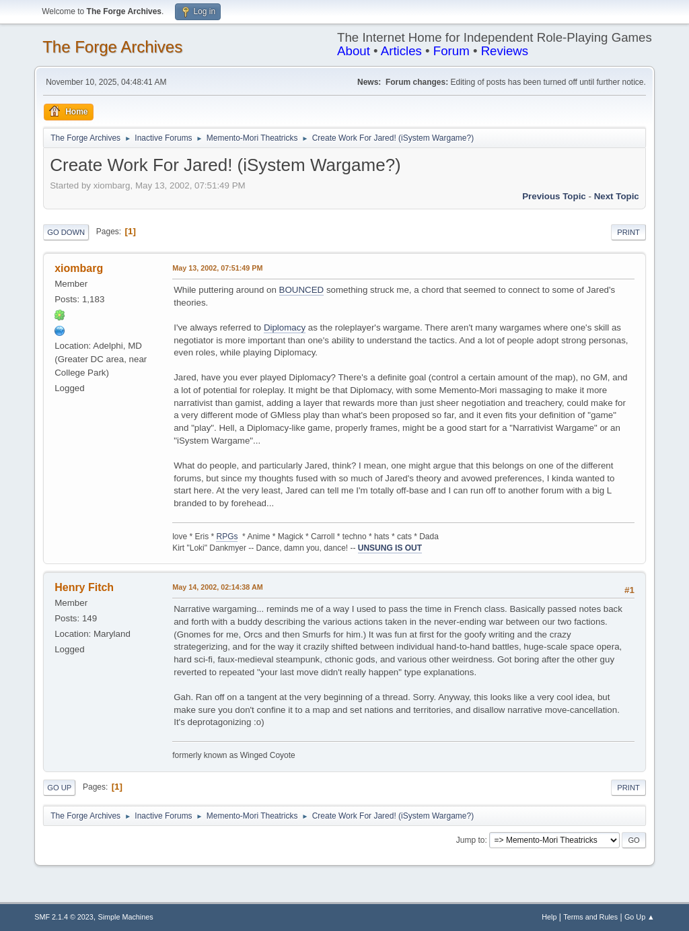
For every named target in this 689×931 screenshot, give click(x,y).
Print (628, 232)
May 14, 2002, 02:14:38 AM (217, 587)
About (353, 51)
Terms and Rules (590, 917)
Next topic (616, 196)
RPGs (227, 536)
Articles (401, 51)
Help (549, 917)
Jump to (470, 840)
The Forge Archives (112, 47)
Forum (451, 51)
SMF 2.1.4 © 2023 (64, 917)
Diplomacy (284, 327)
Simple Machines (125, 917)
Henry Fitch (84, 587)
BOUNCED (301, 290)
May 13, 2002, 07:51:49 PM (217, 268)
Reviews (505, 51)
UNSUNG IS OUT (390, 548)
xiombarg (79, 268)
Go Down (66, 232)
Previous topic (554, 196)
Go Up (59, 788)
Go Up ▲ (639, 917)
